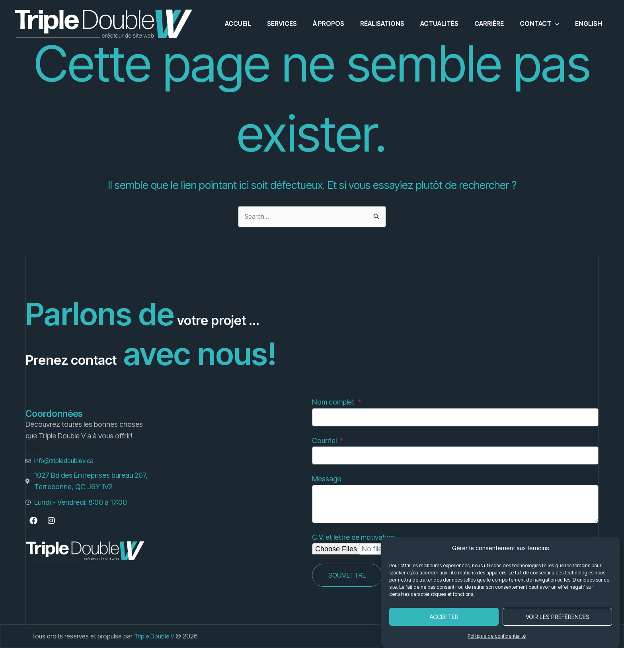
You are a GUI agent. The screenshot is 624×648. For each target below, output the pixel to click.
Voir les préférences (557, 617)
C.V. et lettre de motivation (353, 537)
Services (303, 23)
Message (326, 479)
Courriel (325, 440)
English (590, 23)
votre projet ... (275, 314)
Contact (544, 23)
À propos (346, 23)
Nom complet (334, 402)
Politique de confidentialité (497, 636)
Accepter (443, 617)
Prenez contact (132, 353)
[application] (560, 23)
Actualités (450, 23)
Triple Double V (156, 636)
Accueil (262, 23)
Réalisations (396, 23)
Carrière (497, 23)
